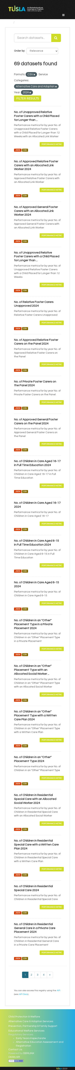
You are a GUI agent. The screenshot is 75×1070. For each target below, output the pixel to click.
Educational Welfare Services (26, 1030)
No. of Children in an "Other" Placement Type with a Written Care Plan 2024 (35, 715)
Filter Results (27, 98)
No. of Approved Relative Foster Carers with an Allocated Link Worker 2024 (36, 165)
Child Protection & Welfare (24, 1016)
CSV (25, 150)
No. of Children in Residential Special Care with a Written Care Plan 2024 (36, 844)
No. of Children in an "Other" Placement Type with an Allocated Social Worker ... (32, 669)
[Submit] (56, 38)
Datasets (23, 22)
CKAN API (14, 1057)
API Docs (23, 994)
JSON (17, 150)
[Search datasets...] (32, 38)
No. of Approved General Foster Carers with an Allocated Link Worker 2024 (36, 211)
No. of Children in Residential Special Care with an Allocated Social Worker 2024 (35, 799)
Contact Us (15, 1049)
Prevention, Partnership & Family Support (32, 1026)
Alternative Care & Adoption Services (30, 1021)
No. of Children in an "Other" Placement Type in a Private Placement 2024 (33, 624)
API (58, 990)
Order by (19, 51)
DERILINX (28, 1053)
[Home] (10, 22)
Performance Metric (52, 144)
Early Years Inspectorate (31, 1038)
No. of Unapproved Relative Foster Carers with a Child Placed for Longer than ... (36, 116)
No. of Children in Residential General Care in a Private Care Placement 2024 (34, 928)
